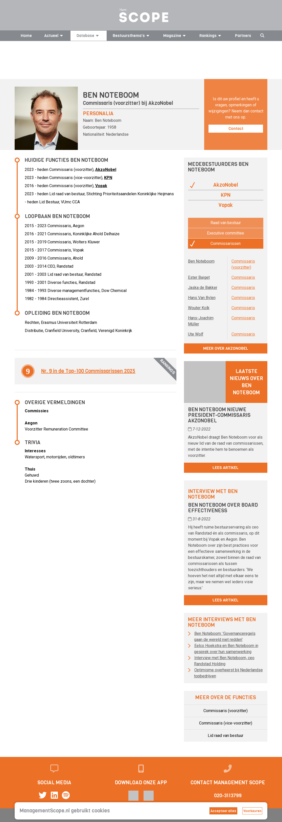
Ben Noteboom (201, 261)
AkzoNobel (160, 103)
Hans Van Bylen (202, 297)
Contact (235, 128)
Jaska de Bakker (202, 287)
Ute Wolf (195, 334)
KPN (108, 177)
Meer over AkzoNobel (225, 348)
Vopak (101, 185)
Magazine (175, 35)
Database (88, 35)
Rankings (211, 35)
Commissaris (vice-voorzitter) (225, 723)
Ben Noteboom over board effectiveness (223, 508)
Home (26, 35)
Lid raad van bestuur (225, 735)
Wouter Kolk (198, 307)
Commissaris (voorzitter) (225, 710)
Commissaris (243, 277)
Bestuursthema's (132, 35)
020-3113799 (228, 795)
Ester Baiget (199, 277)
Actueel (54, 35)
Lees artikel (226, 467)
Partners (243, 35)
